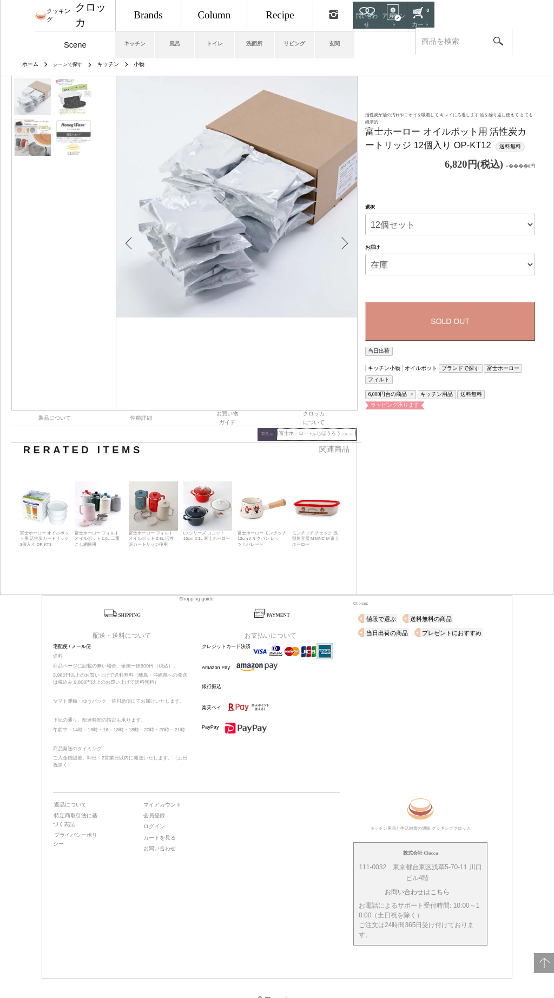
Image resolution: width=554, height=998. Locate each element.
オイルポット (411, 364)
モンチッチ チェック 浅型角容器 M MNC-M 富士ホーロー (316, 517)
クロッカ (88, 13)
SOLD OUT (450, 320)
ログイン (152, 801)
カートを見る (157, 811)
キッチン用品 (425, 377)
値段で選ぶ (378, 596)
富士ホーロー (477, 364)
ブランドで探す (442, 364)
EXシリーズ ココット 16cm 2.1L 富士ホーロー (207, 514)
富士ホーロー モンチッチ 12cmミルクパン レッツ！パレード (262, 517)
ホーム (29, 64)
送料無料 (452, 377)
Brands (175, 13)
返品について (67, 781)
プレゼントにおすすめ (390, 610)
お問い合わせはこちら (417, 870)
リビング (347, 41)
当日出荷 (376, 349)
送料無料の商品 (422, 596)
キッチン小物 (381, 364)
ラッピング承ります (389, 386)
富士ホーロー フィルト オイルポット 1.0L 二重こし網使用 (98, 517)
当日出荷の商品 (470, 596)
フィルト (505, 364)
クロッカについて (314, 398)
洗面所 (300, 41)
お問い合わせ (157, 821)
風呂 (206, 41)
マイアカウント (159, 781)
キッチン (159, 41)
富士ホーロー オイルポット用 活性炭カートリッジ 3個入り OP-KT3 (43, 517)
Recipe (330, 13)
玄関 (394, 41)
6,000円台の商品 (384, 377)
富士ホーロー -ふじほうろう (323, 413)
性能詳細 (141, 398)
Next (341, 233)
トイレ (253, 41)
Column (252, 13)
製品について (54, 398)
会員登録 (152, 791)
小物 (135, 64)
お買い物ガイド (227, 398)
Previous (132, 233)
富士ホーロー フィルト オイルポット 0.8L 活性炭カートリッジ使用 (152, 517)
